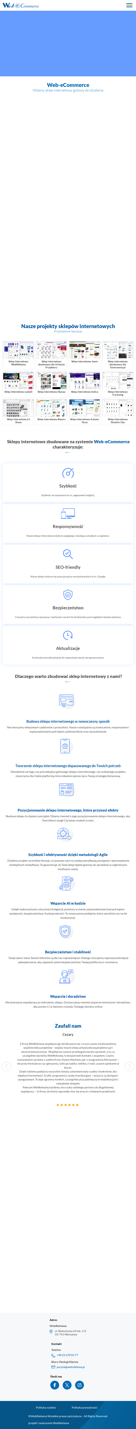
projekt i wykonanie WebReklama (48, 1423)
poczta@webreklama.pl (71, 1367)
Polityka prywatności (84, 1407)
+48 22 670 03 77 (67, 1355)
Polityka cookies (46, 1407)
